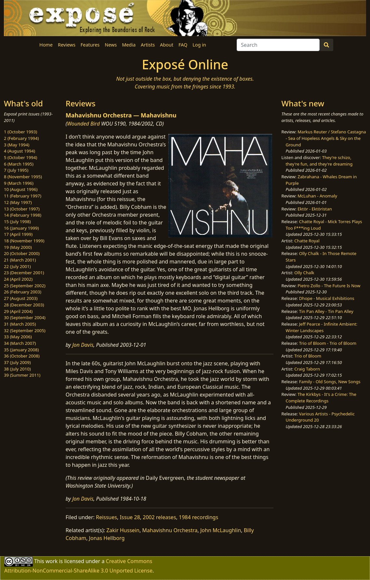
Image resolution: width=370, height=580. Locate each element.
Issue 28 (130, 517)
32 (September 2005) (25, 330)
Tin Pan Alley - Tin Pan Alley (326, 311)
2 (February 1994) (21, 138)
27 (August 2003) (20, 298)
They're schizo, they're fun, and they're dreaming (319, 161)
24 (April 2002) (18, 279)
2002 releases (159, 517)
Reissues (106, 517)
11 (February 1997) (22, 196)
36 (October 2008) (22, 356)
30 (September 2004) (25, 317)
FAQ (182, 45)
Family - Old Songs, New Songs (330, 381)
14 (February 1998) (22, 215)
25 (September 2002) (25, 286)
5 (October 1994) (20, 157)
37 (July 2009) (17, 362)
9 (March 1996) (18, 183)
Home (46, 45)
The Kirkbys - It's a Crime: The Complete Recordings (321, 397)
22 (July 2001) (17, 266)
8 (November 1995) (23, 177)
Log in (199, 45)
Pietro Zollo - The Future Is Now (328, 286)
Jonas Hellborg (107, 538)
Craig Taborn (307, 369)
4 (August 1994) (19, 151)
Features (90, 45)
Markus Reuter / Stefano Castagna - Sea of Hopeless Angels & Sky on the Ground (326, 138)
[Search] (278, 45)
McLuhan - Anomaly (317, 196)
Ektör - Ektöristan (314, 209)
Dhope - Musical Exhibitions (326, 298)
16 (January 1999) (21, 228)
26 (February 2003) (22, 292)
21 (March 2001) (20, 260)
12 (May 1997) (18, 202)
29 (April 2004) (18, 311)
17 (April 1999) (18, 234)
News (111, 45)
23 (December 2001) (24, 273)
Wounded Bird (83, 123)
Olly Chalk (304, 273)
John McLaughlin (220, 530)
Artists (148, 45)
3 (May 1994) (16, 145)
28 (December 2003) (24, 305)
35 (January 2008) (21, 350)
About (166, 45)
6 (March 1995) (18, 164)
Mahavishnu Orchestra (169, 530)
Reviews (66, 45)
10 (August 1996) (20, 189)
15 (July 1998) (17, 221)
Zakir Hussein (122, 530)
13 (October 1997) (22, 209)
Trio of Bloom (307, 356)
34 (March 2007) (20, 343)
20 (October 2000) (22, 253)
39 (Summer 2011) (22, 375)
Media (129, 45)
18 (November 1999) (24, 241)
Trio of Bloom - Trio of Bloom (327, 343)
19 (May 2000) (18, 247)
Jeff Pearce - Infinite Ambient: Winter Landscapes (321, 327)
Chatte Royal (306, 241)
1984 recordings (198, 517)
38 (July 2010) (17, 369)
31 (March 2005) (20, 324)
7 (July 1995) (16, 170)
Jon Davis (82, 344)
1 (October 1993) (20, 132)
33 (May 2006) (18, 337)
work (52, 561)
